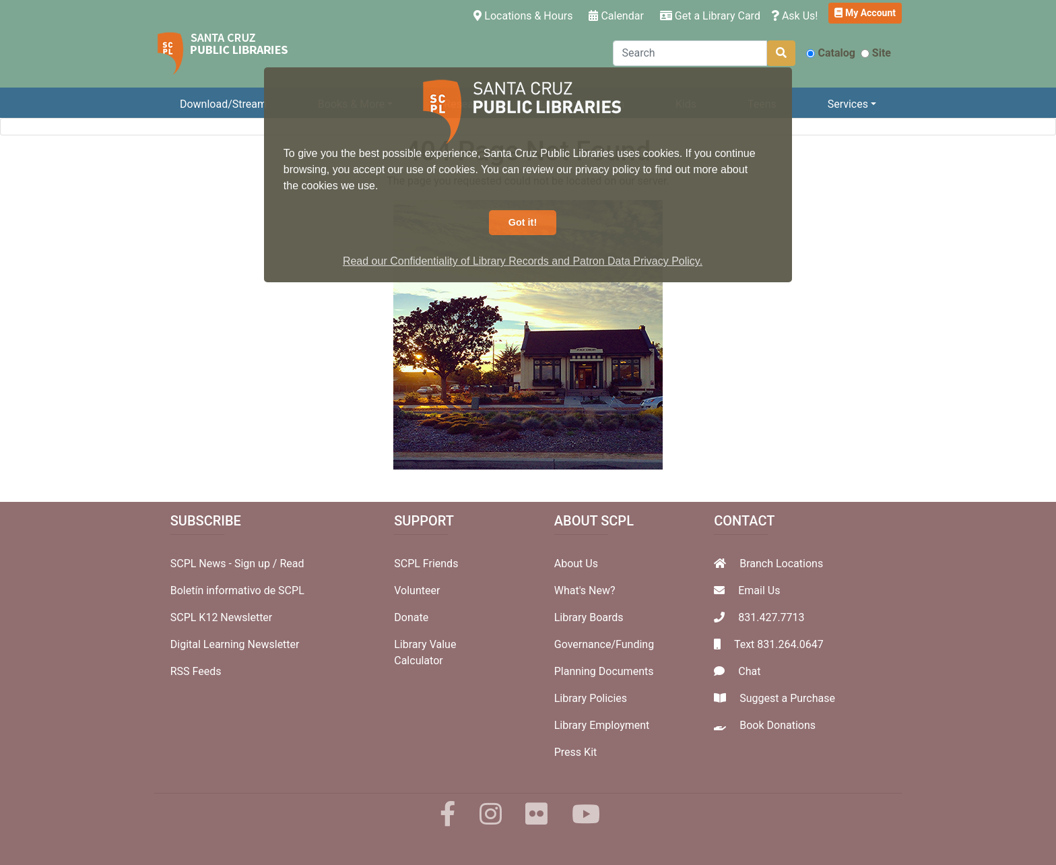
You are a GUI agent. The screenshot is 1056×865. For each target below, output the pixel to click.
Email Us (759, 590)
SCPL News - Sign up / (225, 563)
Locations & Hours (525, 14)
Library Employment (602, 725)
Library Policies (590, 698)
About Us (576, 563)
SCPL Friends (426, 563)
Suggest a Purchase (787, 698)
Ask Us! (794, 15)
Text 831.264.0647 (779, 644)
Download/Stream (223, 104)
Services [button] (848, 104)
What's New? (585, 590)
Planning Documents (604, 671)
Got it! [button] (522, 222)
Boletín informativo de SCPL (237, 590)
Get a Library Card (710, 15)
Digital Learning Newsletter (235, 644)
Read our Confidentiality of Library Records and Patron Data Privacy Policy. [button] (522, 261)
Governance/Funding (604, 644)
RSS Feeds (196, 671)
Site (876, 52)
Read (291, 563)
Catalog (830, 52)
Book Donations (777, 725)
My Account (865, 12)
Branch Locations (781, 563)
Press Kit (575, 752)
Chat (749, 671)
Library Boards (589, 617)
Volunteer (417, 590)
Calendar (616, 15)
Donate (411, 617)
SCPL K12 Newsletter (221, 617)
